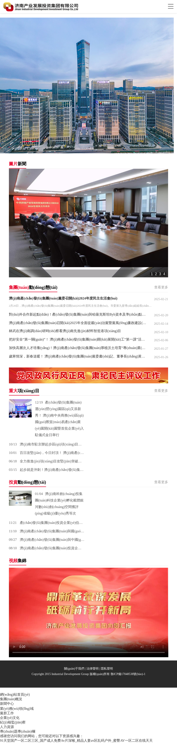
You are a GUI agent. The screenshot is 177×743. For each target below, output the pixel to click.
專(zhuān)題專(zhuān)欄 (17, 731)
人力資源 (7, 727)
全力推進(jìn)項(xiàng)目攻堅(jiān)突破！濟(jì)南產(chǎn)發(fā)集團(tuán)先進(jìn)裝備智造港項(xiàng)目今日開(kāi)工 (47, 461)
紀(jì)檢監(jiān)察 (13, 722)
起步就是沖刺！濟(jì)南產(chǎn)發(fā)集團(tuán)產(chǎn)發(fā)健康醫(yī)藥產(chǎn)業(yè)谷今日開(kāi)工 (47, 470)
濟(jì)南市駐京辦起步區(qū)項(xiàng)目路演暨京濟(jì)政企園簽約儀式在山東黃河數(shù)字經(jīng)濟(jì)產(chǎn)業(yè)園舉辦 (47, 444)
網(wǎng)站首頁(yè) (15, 694)
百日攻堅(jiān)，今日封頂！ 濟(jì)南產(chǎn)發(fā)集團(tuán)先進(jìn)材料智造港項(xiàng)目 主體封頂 (47, 453)
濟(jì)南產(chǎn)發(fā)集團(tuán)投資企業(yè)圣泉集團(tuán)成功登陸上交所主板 (47, 548)
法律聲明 (92, 668)
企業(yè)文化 (10, 718)
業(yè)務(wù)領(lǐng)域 (17, 708)
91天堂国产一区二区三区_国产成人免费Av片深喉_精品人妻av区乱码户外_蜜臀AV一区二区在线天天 (76, 740)
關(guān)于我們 (74, 668)
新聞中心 (7, 703)
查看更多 (161, 287)
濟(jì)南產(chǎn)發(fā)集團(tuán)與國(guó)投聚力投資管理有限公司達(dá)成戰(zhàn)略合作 (47, 531)
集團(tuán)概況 (11, 699)
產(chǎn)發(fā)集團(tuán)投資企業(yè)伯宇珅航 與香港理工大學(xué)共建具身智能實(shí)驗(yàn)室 (47, 523)
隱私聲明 (107, 668)
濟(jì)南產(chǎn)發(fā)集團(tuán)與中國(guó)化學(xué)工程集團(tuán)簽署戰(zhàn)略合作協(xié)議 (47, 539)
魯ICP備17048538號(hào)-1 (128, 674)
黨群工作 (7, 713)
